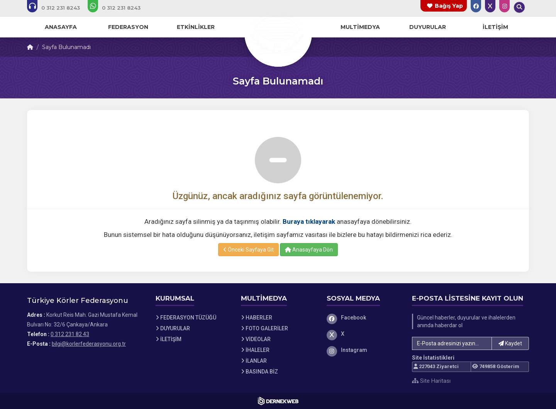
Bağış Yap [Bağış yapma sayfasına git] (449, 5)
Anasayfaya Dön (309, 250)
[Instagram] (364, 350)
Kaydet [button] (510, 343)
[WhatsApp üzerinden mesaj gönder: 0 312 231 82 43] (119, 8)
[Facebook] (364, 317)
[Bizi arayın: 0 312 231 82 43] (58, 8)
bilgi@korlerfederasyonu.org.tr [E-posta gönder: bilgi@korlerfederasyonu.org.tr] (89, 344)
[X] (364, 334)
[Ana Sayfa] (278, 32)
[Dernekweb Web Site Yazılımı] (278, 401)
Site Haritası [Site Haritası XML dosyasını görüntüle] (431, 380)
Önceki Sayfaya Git (248, 250)
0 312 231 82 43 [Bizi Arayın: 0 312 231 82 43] (70, 334)
